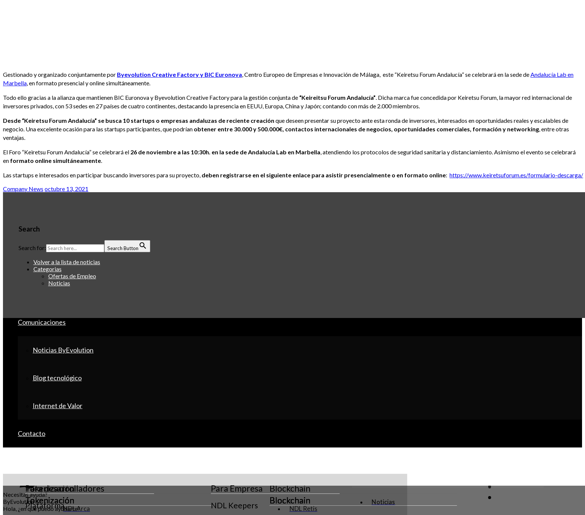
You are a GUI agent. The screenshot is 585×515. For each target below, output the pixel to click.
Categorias (47, 268)
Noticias (59, 282)
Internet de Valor (57, 405)
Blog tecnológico (57, 378)
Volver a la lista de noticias (66, 261)
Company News (23, 188)
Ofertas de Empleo (72, 275)
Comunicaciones (42, 322)
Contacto (31, 433)
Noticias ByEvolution (63, 350)
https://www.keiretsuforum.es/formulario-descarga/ (516, 174)
